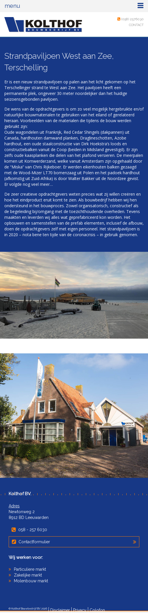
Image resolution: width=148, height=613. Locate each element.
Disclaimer (60, 610)
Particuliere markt (30, 569)
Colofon (97, 610)
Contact (136, 25)
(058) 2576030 (130, 19)
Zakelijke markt (28, 575)
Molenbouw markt (31, 581)
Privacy (79, 610)
